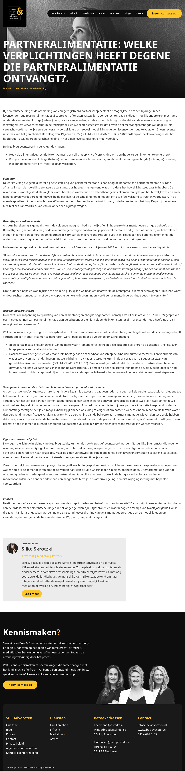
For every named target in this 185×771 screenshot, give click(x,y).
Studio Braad (48, 767)
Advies (102, 13)
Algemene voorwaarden (21, 748)
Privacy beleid (15, 744)
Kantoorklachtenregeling (22, 753)
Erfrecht (74, 13)
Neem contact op (164, 13)
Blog (9, 730)
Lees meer (31, 594)
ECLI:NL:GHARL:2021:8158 (70, 363)
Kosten (139, 13)
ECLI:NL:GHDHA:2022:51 (97, 134)
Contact (11, 739)
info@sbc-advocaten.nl (152, 725)
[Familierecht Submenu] (67, 725)
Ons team (115, 13)
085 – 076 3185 (147, 734)
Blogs (128, 13)
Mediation (88, 13)
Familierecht (58, 13)
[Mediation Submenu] (64, 734)
